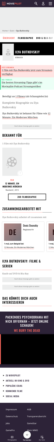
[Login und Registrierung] (43, 3)
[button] (12, 438)
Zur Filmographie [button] (26, 196)
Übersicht (9, 37)
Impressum (11, 409)
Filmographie (25, 37)
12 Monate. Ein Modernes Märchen (12, 185)
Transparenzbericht (36, 416)
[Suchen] (36, 3)
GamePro (10, 430)
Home (5, 30)
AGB (29, 409)
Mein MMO (32, 430)
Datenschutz (12, 416)
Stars (12, 30)
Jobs (8, 423)
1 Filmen (20, 96)
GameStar (32, 423)
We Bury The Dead (27, 330)
